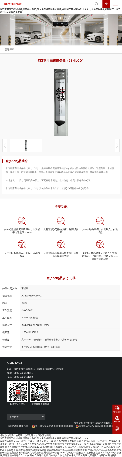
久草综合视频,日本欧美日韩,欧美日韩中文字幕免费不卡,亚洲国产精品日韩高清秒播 (76, 455)
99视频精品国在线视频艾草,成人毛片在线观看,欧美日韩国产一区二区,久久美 (77, 447)
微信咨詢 (117, 412)
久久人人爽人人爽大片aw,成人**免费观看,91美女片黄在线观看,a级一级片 (52, 444)
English (117, 421)
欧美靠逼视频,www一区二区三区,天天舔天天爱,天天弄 (26, 441)
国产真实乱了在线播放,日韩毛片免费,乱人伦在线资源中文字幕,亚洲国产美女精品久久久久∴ (45, 438)
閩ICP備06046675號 (18, 426)
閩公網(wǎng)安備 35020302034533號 (54, 426)
